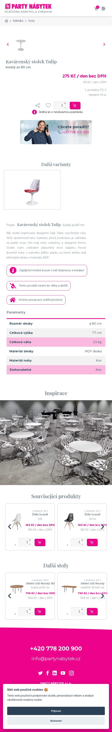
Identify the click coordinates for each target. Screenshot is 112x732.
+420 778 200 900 (73, 132)
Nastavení (56, 720)
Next (95, 443)
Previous (17, 443)
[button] (9, 527)
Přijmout (56, 710)
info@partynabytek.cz (56, 658)
